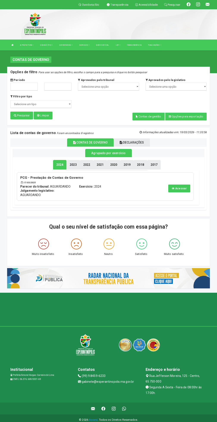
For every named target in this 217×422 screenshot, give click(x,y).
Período (17, 80)
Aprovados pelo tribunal (96, 80)
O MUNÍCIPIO (46, 45)
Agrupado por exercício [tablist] (108, 151)
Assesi (93, 416)
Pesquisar (22, 115)
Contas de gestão (148, 116)
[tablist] (59, 162)
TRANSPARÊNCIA (134, 45)
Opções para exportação (186, 116)
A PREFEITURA (26, 45)
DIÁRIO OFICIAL (102, 45)
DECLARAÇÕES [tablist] (132, 140)
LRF (118, 45)
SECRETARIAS (66, 45)
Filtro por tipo (21, 96)
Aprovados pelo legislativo (166, 80)
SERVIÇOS (84, 45)
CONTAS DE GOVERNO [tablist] (90, 140)
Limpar (43, 115)
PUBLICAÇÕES (154, 45)
